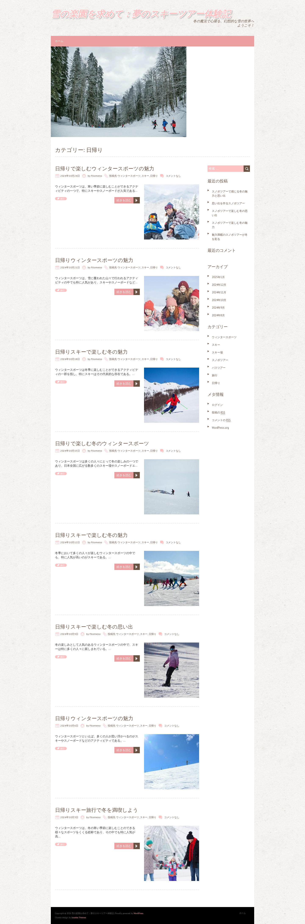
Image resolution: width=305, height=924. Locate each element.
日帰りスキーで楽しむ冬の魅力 (91, 352)
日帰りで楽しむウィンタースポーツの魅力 (104, 168)
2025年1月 (218, 277)
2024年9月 (218, 307)
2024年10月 (219, 300)
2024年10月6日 (69, 725)
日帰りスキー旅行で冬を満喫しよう (96, 810)
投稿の (218, 412)
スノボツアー (220, 360)
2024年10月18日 (70, 359)
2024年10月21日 (70, 267)
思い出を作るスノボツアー (228, 203)
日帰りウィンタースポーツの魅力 (94, 260)
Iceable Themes (79, 917)
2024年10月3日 (69, 817)
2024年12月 (219, 285)
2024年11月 (219, 292)
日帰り (154, 175)
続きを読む (123, 200)
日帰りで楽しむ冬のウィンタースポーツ (102, 443)
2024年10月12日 (70, 542)
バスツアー (219, 368)
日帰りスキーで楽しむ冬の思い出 (94, 626)
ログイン (217, 405)
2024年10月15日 (70, 450)
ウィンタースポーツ (129, 175)
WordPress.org (220, 428)
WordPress (138, 913)
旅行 (62, 198)
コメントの (221, 420)
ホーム (59, 41)
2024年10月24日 (70, 175)
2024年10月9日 (69, 634)
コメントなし (173, 175)
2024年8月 (218, 315)
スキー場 (217, 352)
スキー (145, 175)
